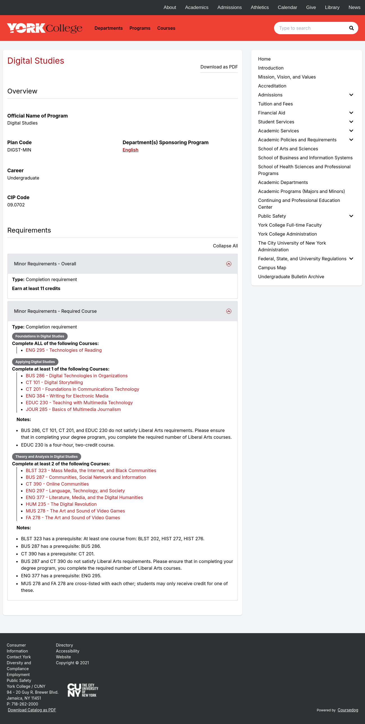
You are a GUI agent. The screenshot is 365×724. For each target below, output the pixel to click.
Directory (64, 645)
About (170, 7)
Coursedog (348, 709)
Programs (139, 28)
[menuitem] (307, 94)
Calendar (287, 7)
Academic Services (305, 131)
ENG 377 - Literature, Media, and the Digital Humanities (84, 497)
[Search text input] (316, 28)
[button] (351, 28)
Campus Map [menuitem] (272, 267)
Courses (166, 28)
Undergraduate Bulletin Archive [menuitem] (291, 276)
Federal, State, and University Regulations (305, 258)
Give (311, 7)
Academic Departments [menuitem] (283, 182)
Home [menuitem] (264, 59)
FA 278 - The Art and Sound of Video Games (73, 517)
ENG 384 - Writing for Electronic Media (67, 396)
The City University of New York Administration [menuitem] (292, 246)
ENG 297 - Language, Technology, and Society (75, 490)
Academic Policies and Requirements (305, 139)
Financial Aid (305, 113)
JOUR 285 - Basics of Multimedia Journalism (73, 409)
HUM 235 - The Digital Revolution (61, 504)
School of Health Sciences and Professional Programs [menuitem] (304, 170)
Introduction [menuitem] (271, 68)
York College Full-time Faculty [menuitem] (290, 225)
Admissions (229, 7)
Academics (196, 7)
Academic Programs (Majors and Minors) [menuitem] (301, 191)
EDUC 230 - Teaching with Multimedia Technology (79, 402)
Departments (109, 28)
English (130, 150)
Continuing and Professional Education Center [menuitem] (299, 203)
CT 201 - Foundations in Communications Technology (82, 389)
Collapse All (225, 246)
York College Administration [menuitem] (287, 234)
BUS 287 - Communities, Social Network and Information (86, 477)
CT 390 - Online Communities (57, 484)
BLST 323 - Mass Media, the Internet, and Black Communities (91, 470)
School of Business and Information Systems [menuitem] (305, 157)
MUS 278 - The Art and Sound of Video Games (75, 511)
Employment (18, 674)
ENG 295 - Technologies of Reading (64, 350)
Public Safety (305, 216)
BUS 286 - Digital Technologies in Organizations (77, 375)
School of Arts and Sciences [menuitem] (288, 148)
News (354, 7)
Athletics (260, 7)
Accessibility (67, 651)
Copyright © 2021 (72, 662)
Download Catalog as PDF (32, 709)
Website (63, 656)
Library (332, 7)
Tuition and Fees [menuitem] (275, 104)
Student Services (305, 122)
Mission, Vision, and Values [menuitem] (287, 77)
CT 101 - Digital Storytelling (54, 382)
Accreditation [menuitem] (272, 86)
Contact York (19, 656)
